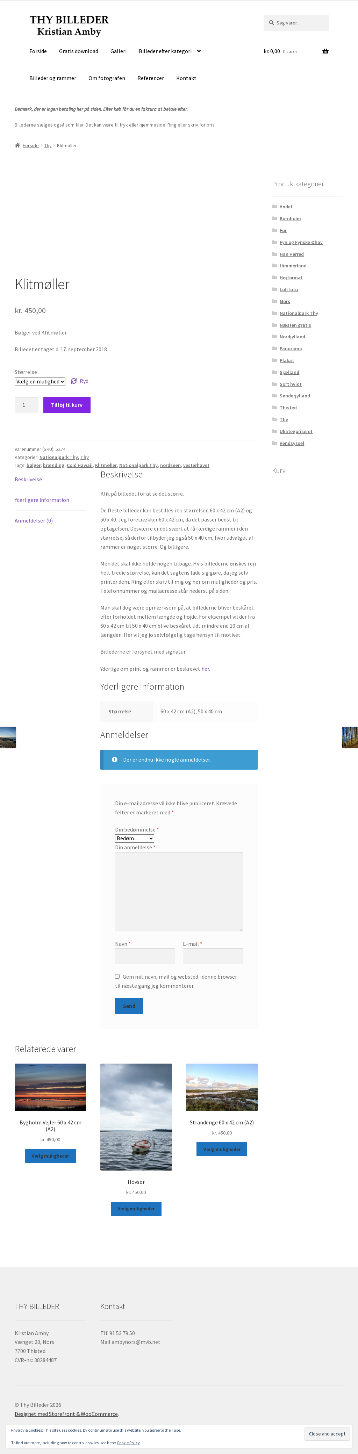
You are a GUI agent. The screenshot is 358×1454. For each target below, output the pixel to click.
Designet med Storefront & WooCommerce (66, 1413)
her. (205, 668)
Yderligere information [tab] (42, 499)
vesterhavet (196, 465)
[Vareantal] (26, 405)
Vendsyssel (292, 443)
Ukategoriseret (296, 431)
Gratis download (78, 51)
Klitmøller (106, 465)
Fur (283, 230)
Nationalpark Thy (59, 457)
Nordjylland (292, 336)
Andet (286, 206)
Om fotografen (106, 77)
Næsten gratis (295, 325)
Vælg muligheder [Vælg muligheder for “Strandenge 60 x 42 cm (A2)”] (222, 1149)
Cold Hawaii (80, 465)
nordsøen (170, 465)
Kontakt (186, 77)
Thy (48, 145)
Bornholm (290, 218)
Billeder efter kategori (165, 51)
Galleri (118, 51)
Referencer (150, 77)
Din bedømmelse (137, 829)
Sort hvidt (291, 384)
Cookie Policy (128, 1442)
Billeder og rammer (52, 77)
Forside (38, 51)
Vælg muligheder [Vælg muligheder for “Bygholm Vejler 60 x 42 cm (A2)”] (50, 1156)
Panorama (291, 348)
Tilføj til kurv (67, 404)
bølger (34, 465)
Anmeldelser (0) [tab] (34, 520)
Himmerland (293, 265)
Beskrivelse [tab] (28, 479)
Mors (285, 301)
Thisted (288, 407)
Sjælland (289, 372)
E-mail (192, 943)
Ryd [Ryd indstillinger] (84, 380)
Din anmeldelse (135, 847)
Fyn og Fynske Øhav (301, 242)
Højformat (291, 277)
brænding (53, 465)
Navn (123, 943)
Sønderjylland (295, 396)
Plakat (287, 360)
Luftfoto (289, 289)
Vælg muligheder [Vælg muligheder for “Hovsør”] (136, 1208)
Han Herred (292, 254)
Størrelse (26, 371)
